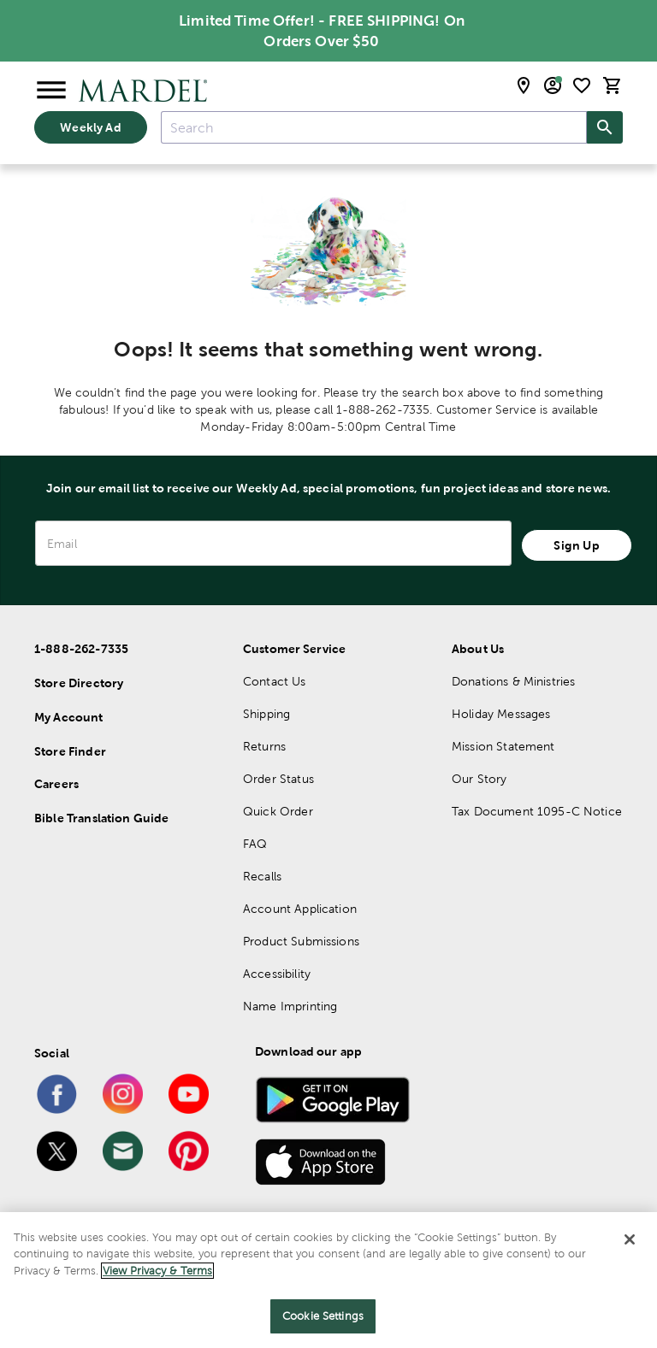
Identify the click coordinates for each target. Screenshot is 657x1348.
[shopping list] (581, 85)
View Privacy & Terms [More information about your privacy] (157, 1270)
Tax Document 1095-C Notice (537, 811)
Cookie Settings (323, 1316)
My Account (69, 717)
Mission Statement (503, 746)
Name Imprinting (290, 1006)
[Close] (629, 1239)
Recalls (262, 876)
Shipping (266, 714)
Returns (264, 746)
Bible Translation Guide (101, 818)
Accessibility (277, 973)
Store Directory (78, 683)
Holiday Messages (501, 714)
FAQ (255, 844)
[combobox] (374, 127)
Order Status (278, 779)
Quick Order (278, 811)
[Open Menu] (51, 91)
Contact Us (274, 681)
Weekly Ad (90, 127)
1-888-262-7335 (81, 649)
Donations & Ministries (513, 681)
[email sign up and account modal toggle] (552, 85)
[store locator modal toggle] (523, 85)
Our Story (479, 779)
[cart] (612, 85)
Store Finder (70, 751)
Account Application (300, 908)
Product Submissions (301, 941)
